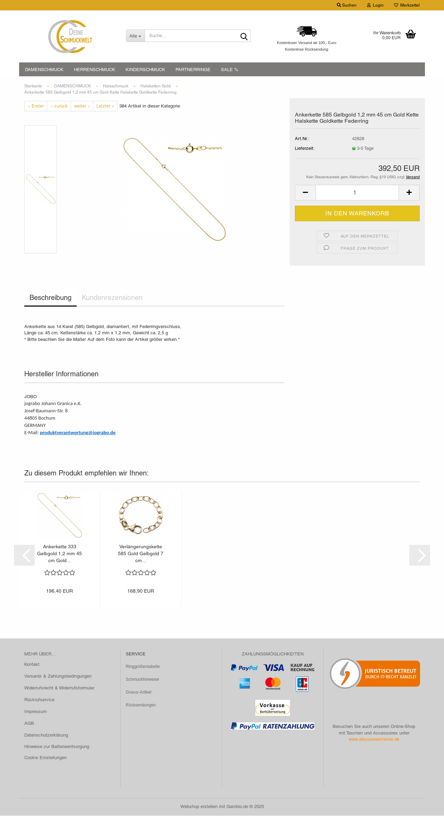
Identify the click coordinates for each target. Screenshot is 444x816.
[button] (305, 193)
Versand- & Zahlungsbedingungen (58, 676)
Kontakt (32, 665)
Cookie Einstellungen (45, 758)
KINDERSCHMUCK (145, 69)
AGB (29, 723)
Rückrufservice (39, 700)
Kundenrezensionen (112, 298)
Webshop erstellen (198, 806)
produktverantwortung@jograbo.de (78, 433)
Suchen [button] (347, 5)
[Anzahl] (357, 193)
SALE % (229, 69)
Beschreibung (50, 298)
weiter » (82, 106)
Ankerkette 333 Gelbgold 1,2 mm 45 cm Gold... (59, 554)
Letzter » (105, 106)
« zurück (59, 106)
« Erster (36, 106)
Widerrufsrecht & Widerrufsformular (59, 688)
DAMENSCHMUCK (44, 69)
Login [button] (375, 5)
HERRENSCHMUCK (94, 69)
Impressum (35, 711)
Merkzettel (407, 5)
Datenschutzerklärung (46, 735)
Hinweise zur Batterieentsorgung (56, 747)
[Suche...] (135, 35)
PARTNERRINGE (193, 69)
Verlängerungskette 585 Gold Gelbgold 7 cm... (140, 554)
